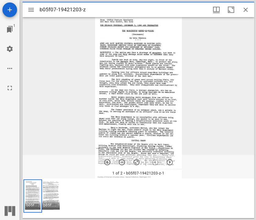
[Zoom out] (122, 162)
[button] (33, 196)
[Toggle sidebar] (31, 9)
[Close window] (245, 9)
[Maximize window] (231, 9)
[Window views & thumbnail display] (216, 9)
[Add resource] (9, 9)
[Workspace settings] (9, 49)
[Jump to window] (9, 29)
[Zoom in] (107, 162)
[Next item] (169, 162)
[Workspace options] (9, 68)
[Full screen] (9, 88)
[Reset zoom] (136, 162)
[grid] (138, 198)
